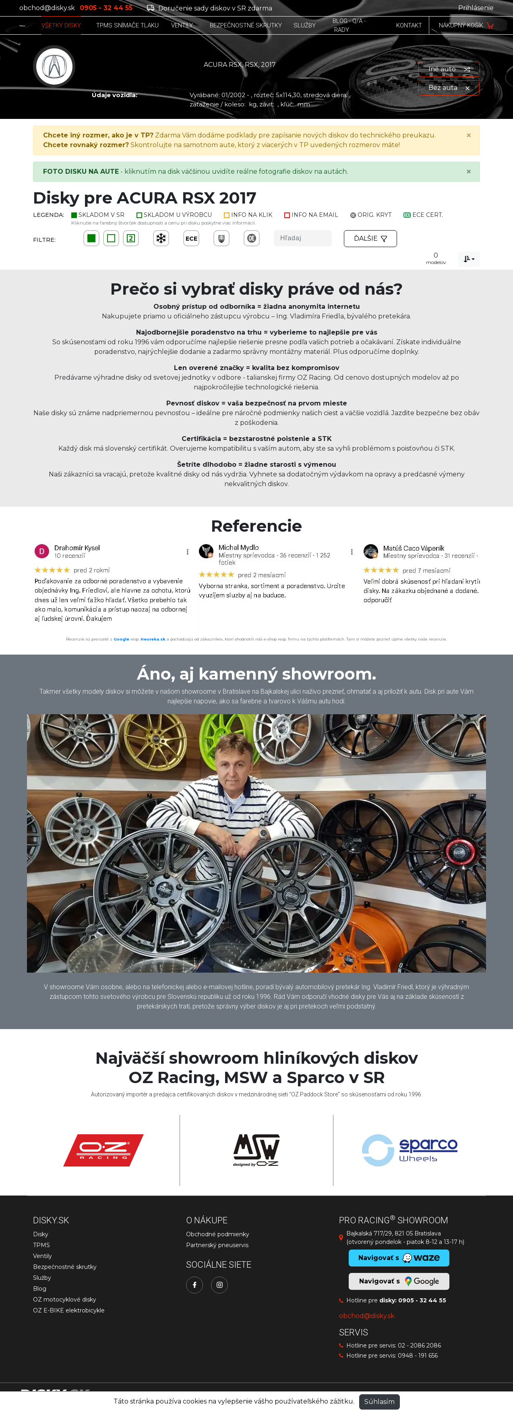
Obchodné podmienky (217, 1234)
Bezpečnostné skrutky (65, 1267)
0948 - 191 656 (418, 1355)
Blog (39, 1288)
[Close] (469, 135)
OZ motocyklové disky (64, 1299)
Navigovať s (399, 1281)
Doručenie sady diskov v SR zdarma (209, 8)
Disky (40, 1234)
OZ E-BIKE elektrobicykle (69, 1310)
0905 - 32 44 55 (422, 1300)
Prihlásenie (476, 8)
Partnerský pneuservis (217, 1245)
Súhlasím (379, 1402)
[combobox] (469, 259)
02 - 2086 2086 (419, 1345)
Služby (42, 1277)
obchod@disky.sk (47, 8)
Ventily (42, 1256)
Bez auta (449, 87)
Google (121, 639)
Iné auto (449, 69)
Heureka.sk (153, 639)
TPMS (41, 1245)
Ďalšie (370, 238)
